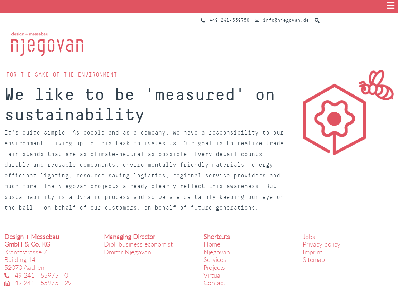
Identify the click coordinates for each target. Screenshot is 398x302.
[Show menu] (390, 5)
